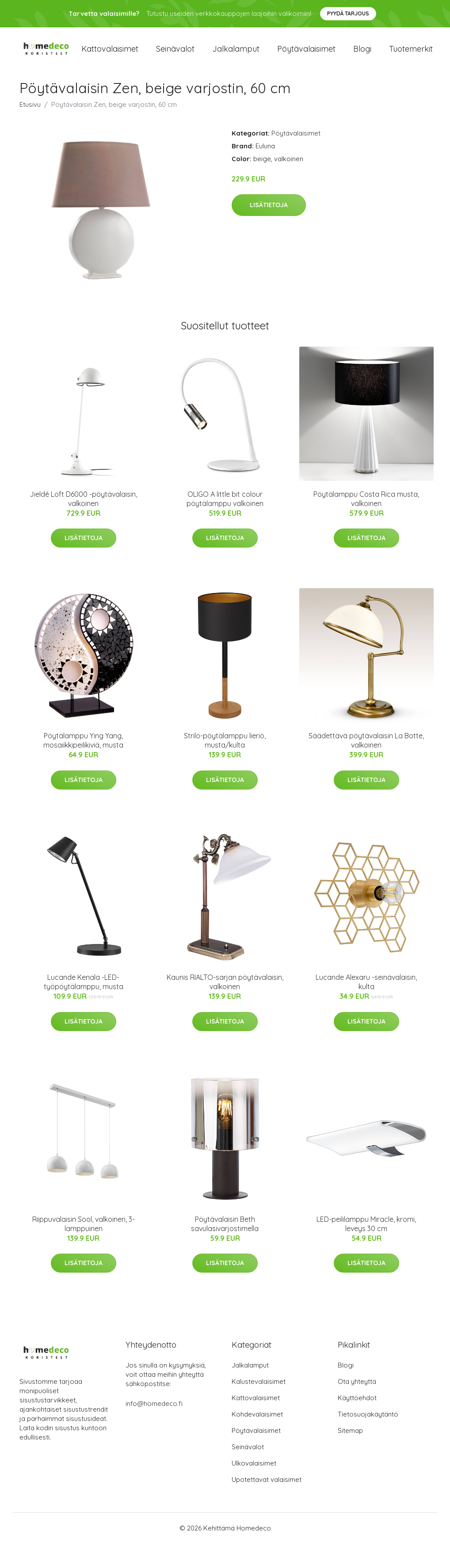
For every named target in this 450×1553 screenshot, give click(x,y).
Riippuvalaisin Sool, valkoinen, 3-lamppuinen (83, 1233)
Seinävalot (175, 54)
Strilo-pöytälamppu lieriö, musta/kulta (225, 750)
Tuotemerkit (411, 54)
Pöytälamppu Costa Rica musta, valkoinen (366, 508)
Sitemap (350, 1440)
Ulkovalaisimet (254, 1473)
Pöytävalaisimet (306, 54)
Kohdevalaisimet (257, 1424)
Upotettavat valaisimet (266, 1489)
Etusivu (30, 114)
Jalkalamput (235, 54)
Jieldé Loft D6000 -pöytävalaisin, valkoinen (83, 508)
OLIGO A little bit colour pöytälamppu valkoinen (225, 508)
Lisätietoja (269, 215)
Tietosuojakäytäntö (368, 1424)
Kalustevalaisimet (259, 1391)
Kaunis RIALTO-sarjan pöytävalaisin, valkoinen (225, 992)
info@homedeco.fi (154, 1413)
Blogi (362, 54)
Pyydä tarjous (348, 13)
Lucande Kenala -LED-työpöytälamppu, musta (83, 992)
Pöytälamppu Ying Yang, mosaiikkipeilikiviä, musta (83, 750)
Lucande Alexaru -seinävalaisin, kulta (366, 992)
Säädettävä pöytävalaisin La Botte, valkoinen (366, 750)
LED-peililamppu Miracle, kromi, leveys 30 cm (366, 1233)
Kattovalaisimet (109, 54)
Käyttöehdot (357, 1407)
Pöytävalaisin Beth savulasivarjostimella (225, 1233)
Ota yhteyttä (357, 1391)
